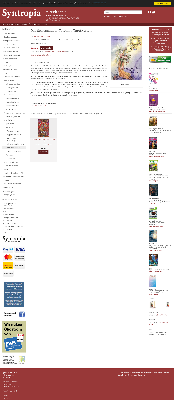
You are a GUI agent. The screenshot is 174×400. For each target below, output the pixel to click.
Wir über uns (8, 220)
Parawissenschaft (10, 59)
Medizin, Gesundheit (11, 48)
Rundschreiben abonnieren (13, 226)
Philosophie (8, 66)
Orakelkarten (10, 120)
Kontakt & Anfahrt (9, 223)
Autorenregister (9, 192)
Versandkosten (8, 209)
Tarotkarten (24, 24)
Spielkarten (10, 124)
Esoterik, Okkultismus (12, 77)
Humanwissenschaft (11, 51)
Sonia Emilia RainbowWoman (43, 145)
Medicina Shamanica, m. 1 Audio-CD (43, 141)
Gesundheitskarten (13, 98)
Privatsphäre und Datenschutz (9, 204)
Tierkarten (10, 155)
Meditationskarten (12, 105)
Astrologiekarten (12, 87)
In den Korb (46, 48)
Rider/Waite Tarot (35, 24)
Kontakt (5, 396)
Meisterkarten (11, 109)
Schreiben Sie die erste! (38, 105)
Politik (6, 62)
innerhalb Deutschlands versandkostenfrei (55, 51)
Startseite (5, 24)
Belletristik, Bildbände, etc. (14, 176)
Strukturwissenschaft (12, 55)
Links (5, 232)
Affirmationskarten (13, 84)
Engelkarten (10, 95)
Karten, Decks (14, 24)
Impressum (7, 229)
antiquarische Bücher (12, 40)
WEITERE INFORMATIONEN (132, 3)
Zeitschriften (9, 187)
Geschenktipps (9, 33)
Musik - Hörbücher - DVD (13, 173)
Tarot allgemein (13, 131)
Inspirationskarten (12, 102)
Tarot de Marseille (14, 151)
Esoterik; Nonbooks (156, 332)
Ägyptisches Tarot (14, 134)
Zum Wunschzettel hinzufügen (41, 55)
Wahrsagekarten (12, 162)
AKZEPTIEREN (162, 3)
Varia (6, 169)
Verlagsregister (9, 195)
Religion (7, 73)
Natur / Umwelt (10, 44)
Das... (45, 24)
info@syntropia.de (55, 20)
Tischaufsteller (11, 158)
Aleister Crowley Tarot (15, 144)
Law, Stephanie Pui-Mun (42, 36)
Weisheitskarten (12, 166)
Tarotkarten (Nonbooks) (157, 335)
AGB (4, 212)
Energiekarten (11, 91)
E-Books (7, 180)
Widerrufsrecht (8, 215)
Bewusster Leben (10, 69)
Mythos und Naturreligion (15, 113)
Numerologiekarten (13, 116)
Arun (32, 40)
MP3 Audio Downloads (12, 184)
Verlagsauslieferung (10, 218)
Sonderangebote (10, 37)
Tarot (165, 332)
